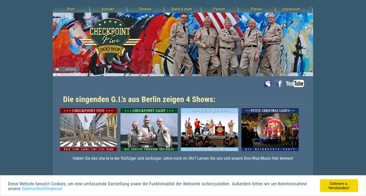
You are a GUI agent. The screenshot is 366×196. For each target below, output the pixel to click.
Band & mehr (182, 9)
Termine (145, 9)
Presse (256, 9)
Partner (219, 9)
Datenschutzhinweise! (42, 189)
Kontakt (108, 9)
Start (71, 9)
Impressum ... (294, 9)
